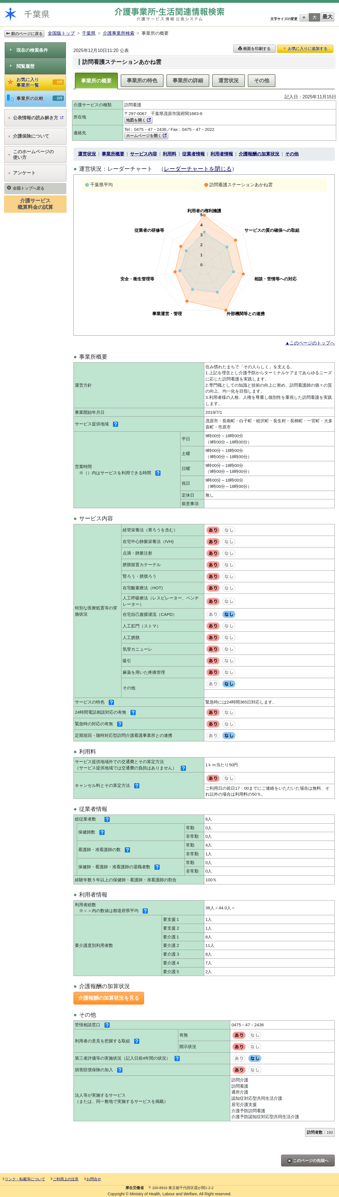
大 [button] (314, 17)
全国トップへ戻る (25, 188)
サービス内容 (143, 153)
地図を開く (138, 120)
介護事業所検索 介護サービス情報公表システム (169, 14)
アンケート (22, 172)
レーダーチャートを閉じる (198, 169)
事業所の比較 (35, 98)
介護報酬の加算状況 (259, 153)
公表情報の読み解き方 (36, 117)
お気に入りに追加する (305, 48)
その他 (261, 80)
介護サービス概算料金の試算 (35, 204)
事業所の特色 (142, 80)
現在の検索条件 (29, 50)
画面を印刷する (254, 48)
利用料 (169, 153)
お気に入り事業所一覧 (35, 82)
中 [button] (304, 17)
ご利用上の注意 (65, 1179)
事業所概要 (113, 153)
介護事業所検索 (118, 33)
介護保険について (29, 136)
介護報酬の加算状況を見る (108, 998)
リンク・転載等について (24, 1179)
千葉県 (88, 33)
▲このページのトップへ (310, 343)
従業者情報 (193, 153)
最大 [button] (327, 17)
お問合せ (92, 1179)
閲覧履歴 (22, 66)
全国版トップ (61, 33)
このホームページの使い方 (31, 154)
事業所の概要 (96, 81)
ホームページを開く (146, 135)
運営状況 (228, 80)
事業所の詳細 (188, 80)
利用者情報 (221, 153)
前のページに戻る (24, 33)
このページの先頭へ (308, 1160)
